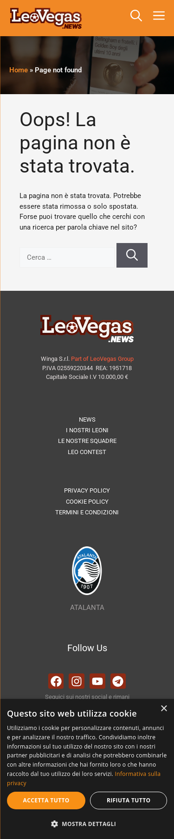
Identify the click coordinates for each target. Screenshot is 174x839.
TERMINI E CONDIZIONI (87, 512)
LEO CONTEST (87, 451)
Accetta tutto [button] (46, 800)
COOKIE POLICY (87, 501)
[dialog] (87, 769)
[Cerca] (132, 255)
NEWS (87, 419)
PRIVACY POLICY (87, 490)
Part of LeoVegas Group (102, 358)
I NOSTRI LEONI (87, 430)
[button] (136, 18)
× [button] (163, 708)
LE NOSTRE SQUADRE (87, 440)
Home (18, 70)
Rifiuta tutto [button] (129, 800)
